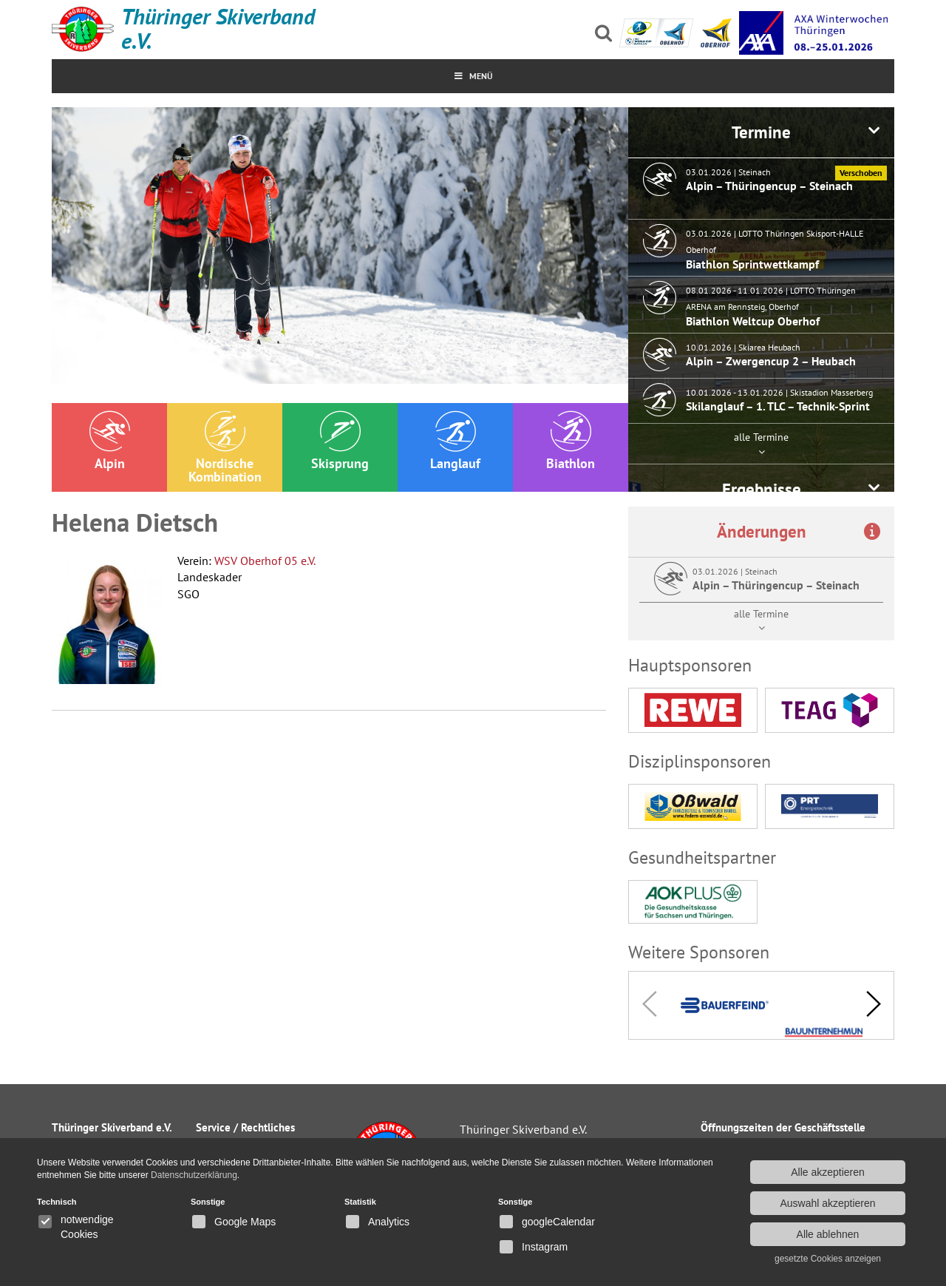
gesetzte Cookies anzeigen (828, 1258)
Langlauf (455, 441)
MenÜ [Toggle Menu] (473, 75)
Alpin (109, 441)
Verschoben (861, 172)
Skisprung (340, 441)
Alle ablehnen (828, 1234)
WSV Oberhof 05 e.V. (265, 560)
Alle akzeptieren (828, 1172)
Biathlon (570, 441)
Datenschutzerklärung (194, 1175)
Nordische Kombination (225, 447)
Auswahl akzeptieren (827, 1203)
